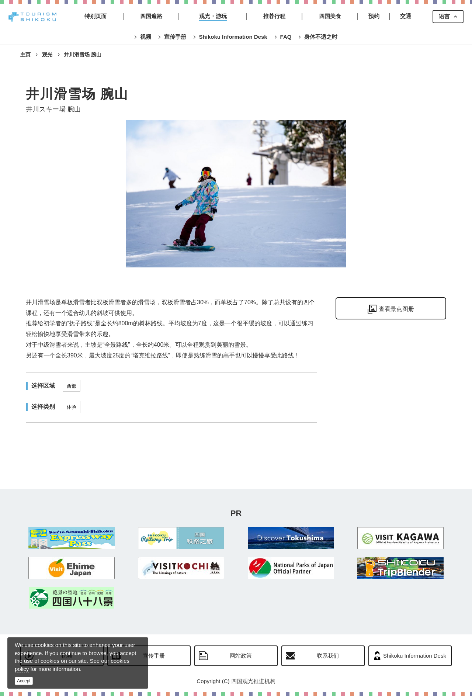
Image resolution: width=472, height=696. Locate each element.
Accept (24, 680)
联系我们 (328, 655)
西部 (71, 386)
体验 (71, 407)
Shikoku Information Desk (414, 655)
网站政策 (241, 655)
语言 (444, 16)
